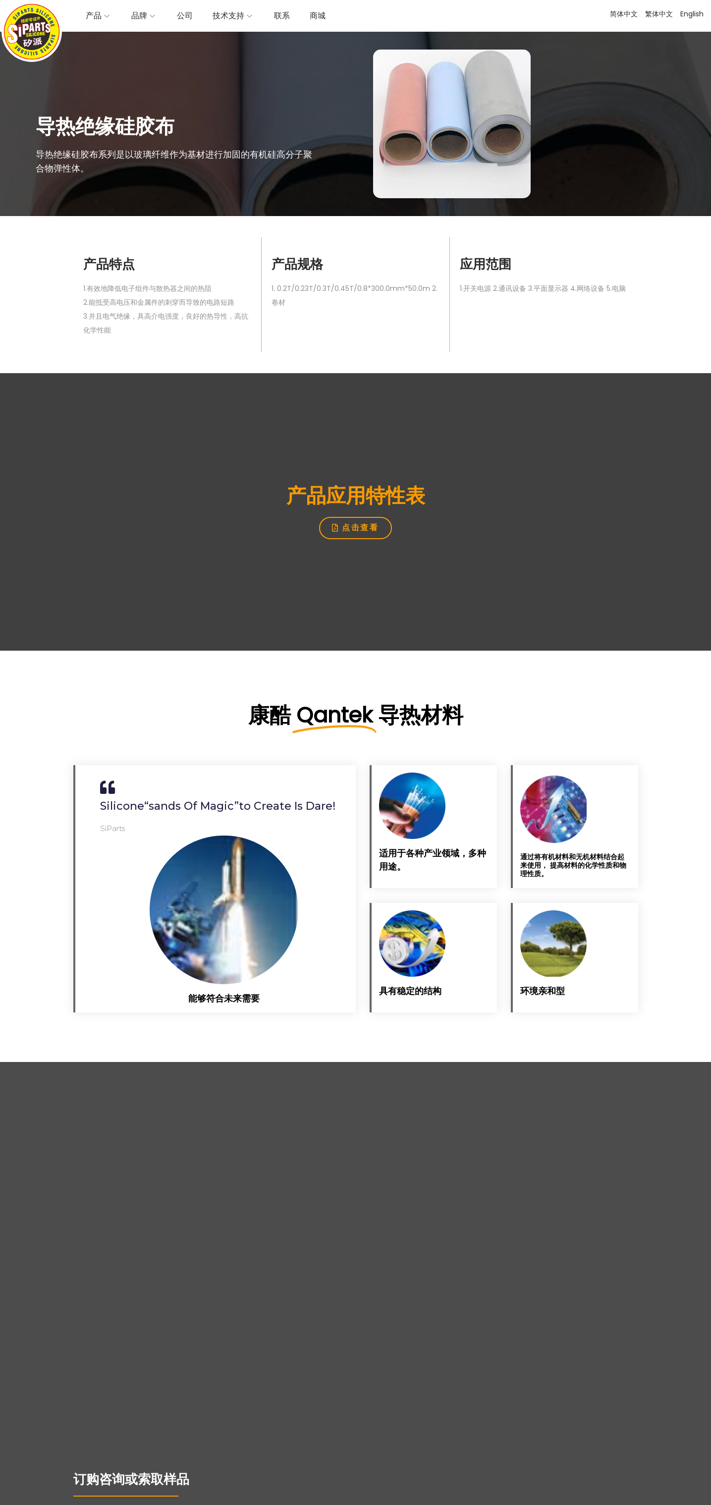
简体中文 (624, 14)
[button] (355, 528)
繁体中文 (659, 14)
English (692, 14)
